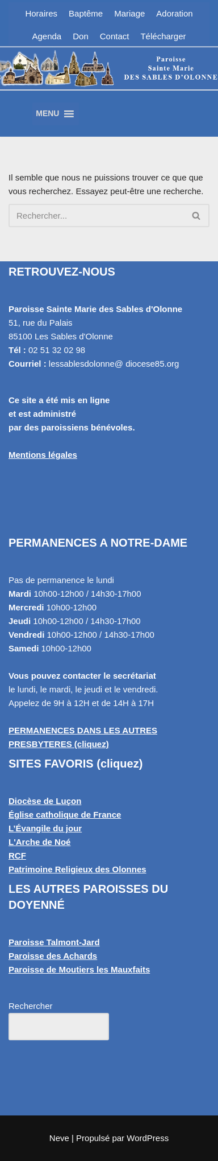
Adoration (174, 13)
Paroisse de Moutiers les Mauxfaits (79, 969)
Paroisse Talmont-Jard (54, 942)
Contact (114, 36)
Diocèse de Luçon (45, 801)
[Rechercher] (96, 215)
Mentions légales (43, 455)
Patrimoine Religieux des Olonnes (77, 869)
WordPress (148, 1138)
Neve (59, 1138)
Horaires (41, 13)
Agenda (47, 36)
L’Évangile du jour (45, 828)
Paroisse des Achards (53, 956)
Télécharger (163, 36)
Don (81, 36)
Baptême (86, 13)
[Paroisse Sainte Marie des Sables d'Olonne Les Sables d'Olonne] (109, 82)
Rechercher (31, 1006)
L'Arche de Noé (39, 842)
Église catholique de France (65, 814)
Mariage (129, 13)
